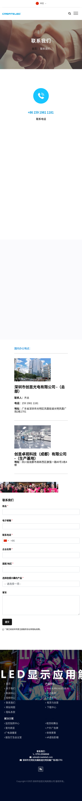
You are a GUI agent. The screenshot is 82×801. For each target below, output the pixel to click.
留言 (4, 592)
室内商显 (10, 728)
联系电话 (7, 535)
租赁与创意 (53, 702)
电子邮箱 (7, 520)
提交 (7, 622)
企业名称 (7, 549)
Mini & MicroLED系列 (58, 688)
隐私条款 (10, 712)
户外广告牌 (52, 728)
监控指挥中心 (12, 723)
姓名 (5, 506)
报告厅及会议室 (13, 737)
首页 (34, 48)
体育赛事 (51, 733)
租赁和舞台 (52, 723)
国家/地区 (7, 564)
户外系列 (51, 698)
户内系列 (51, 693)
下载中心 (51, 707)
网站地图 (10, 707)
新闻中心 (10, 693)
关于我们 (10, 688)
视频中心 (10, 698)
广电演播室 (11, 733)
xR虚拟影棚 (53, 737)
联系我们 (10, 702)
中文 (42, 3)
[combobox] (6, 540)
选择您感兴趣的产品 (12, 578)
